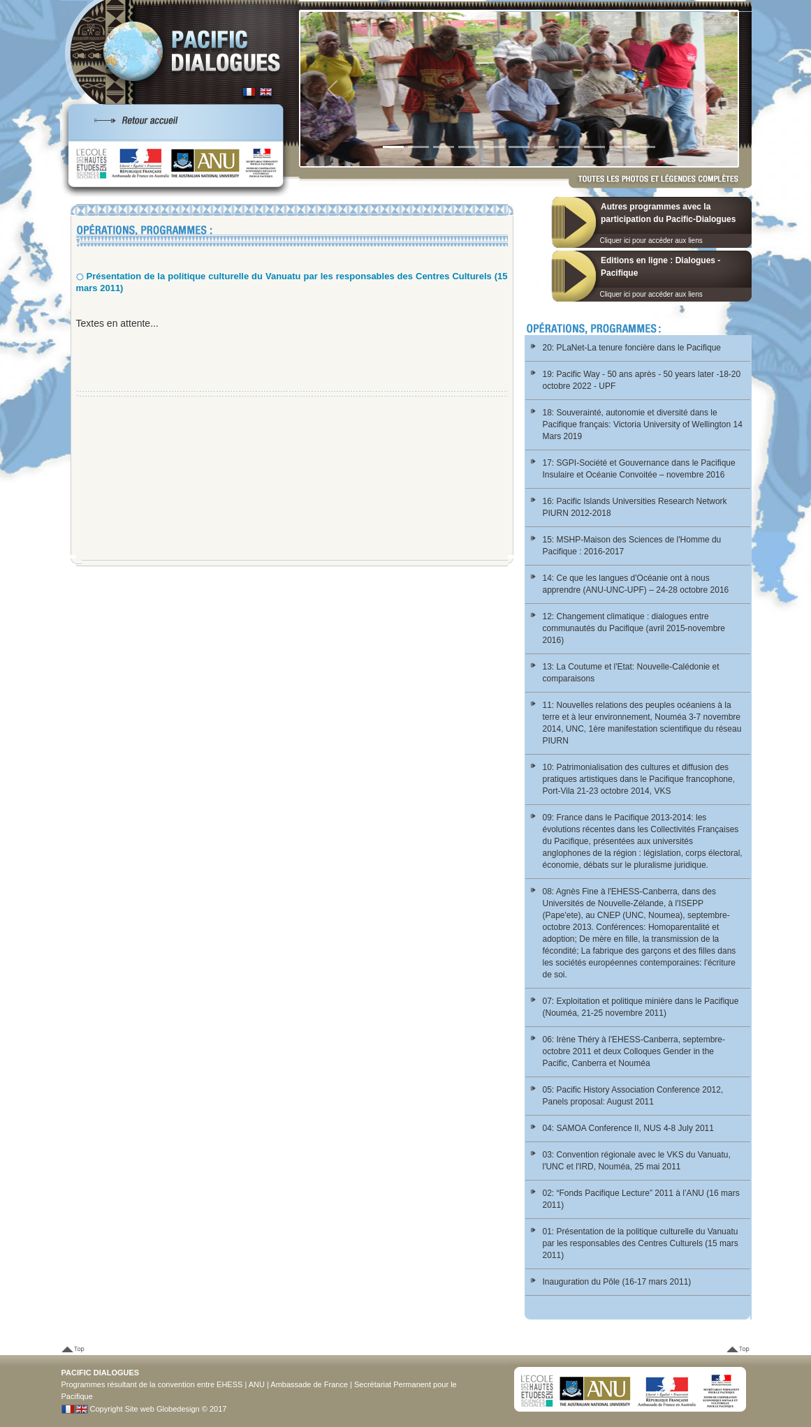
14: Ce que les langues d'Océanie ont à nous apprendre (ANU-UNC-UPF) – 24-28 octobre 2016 (636, 584)
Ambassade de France (309, 1384)
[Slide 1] (393, 147)
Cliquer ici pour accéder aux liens (650, 240)
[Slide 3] (443, 147)
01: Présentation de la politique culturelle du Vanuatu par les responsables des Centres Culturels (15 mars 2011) (640, 1243)
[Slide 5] (493, 147)
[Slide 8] (569, 147)
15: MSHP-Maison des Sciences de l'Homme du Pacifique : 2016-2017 (632, 545)
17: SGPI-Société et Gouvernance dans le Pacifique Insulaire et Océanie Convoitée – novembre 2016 (639, 469)
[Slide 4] (468, 147)
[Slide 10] (619, 147)
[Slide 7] (544, 147)
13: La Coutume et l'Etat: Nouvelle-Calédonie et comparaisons (631, 672)
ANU (257, 1384)
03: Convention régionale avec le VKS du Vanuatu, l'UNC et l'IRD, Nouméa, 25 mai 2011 (637, 1160)
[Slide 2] (418, 147)
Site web (139, 1409)
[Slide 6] (519, 147)
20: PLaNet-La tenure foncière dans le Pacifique (632, 348)
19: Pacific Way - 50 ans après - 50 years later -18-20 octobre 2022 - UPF (642, 380)
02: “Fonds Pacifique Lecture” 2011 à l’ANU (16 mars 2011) (641, 1199)
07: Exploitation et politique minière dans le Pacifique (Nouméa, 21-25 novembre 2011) (641, 1007)
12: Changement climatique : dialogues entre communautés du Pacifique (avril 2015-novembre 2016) (634, 628)
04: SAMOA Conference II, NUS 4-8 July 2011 (628, 1128)
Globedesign (178, 1409)
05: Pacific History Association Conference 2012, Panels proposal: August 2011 (633, 1096)
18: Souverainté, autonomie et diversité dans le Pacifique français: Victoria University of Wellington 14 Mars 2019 (643, 424)
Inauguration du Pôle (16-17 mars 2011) (617, 1282)
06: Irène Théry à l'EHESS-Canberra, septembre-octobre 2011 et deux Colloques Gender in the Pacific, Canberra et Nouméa (634, 1051)
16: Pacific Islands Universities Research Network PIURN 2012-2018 (635, 507)
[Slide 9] (594, 147)
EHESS (229, 1384)
